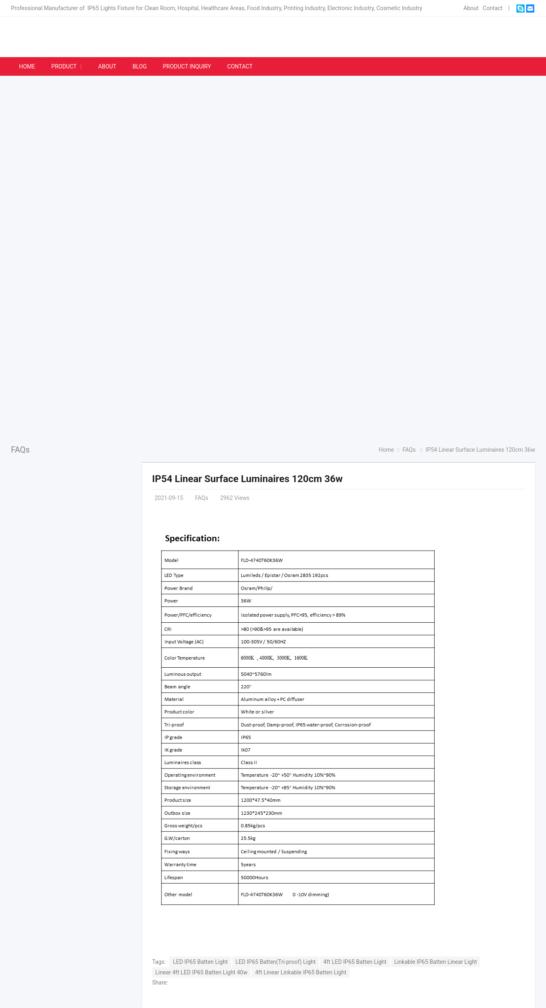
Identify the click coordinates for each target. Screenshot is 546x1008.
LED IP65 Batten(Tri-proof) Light (276, 962)
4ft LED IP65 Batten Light (355, 962)
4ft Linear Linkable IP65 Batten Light (300, 972)
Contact (493, 8)
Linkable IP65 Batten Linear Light (435, 962)
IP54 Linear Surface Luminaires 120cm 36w (247, 479)
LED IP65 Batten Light (200, 962)
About (470, 8)
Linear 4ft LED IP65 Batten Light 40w (201, 972)
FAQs (20, 450)
